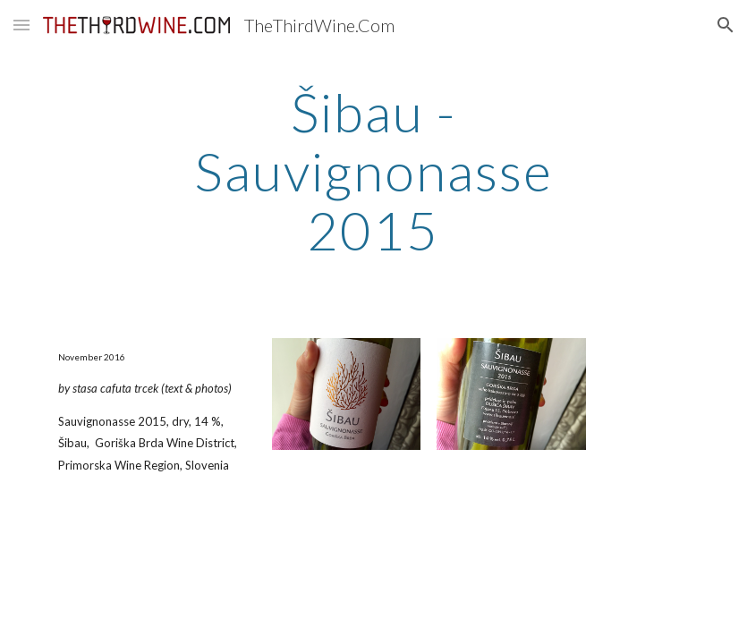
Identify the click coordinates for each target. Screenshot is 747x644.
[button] (21, 24)
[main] (373, 171)
